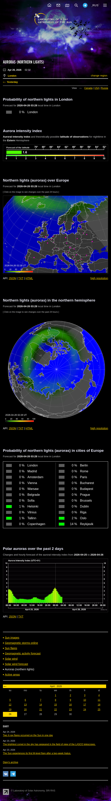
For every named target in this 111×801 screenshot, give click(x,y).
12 (10, 704)
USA (96, 88)
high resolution (99, 278)
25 (99, 709)
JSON (12, 278)
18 (99, 704)
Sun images (12, 637)
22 (55, 709)
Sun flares (11, 648)
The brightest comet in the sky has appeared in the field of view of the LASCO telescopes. (49, 744)
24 (84, 709)
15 (55, 704)
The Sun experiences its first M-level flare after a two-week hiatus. (37, 753)
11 (99, 700)
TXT (20, 278)
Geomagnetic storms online (21, 642)
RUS (95, 5)
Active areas (12, 674)
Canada (88, 88)
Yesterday (12, 82)
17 (84, 704)
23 (70, 709)
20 (25, 709)
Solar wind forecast (16, 664)
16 (70, 704)
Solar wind (11, 658)
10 (84, 700)
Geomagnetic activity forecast (23, 653)
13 (25, 704)
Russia (104, 88)
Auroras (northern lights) (23, 62)
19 (10, 709)
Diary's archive (10, 762)
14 (40, 704)
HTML (29, 278)
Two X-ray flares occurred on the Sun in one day (28, 735)
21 (40, 709)
